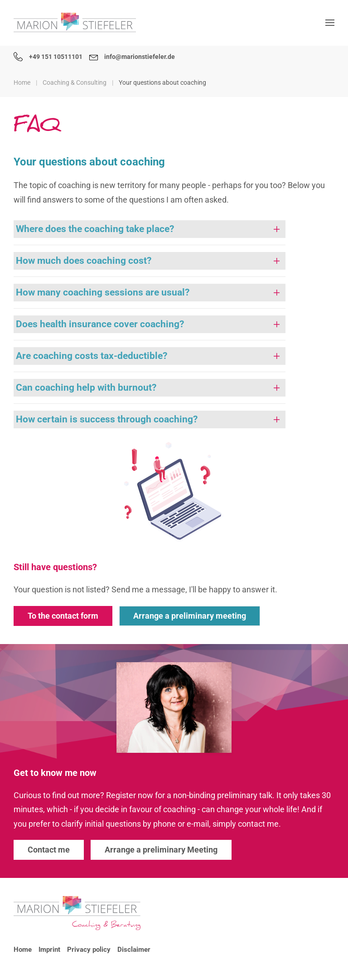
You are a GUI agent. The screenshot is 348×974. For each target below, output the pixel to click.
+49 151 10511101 (48, 56)
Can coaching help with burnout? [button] (86, 387)
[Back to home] (75, 22)
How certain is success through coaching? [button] (107, 419)
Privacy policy (89, 949)
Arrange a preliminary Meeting (161, 849)
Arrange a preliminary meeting (189, 615)
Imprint (49, 949)
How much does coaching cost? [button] (83, 260)
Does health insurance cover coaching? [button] (100, 324)
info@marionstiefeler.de (132, 56)
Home (23, 949)
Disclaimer (133, 949)
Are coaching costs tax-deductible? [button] (91, 355)
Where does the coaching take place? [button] (95, 228)
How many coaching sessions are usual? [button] (102, 292)
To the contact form (63, 615)
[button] (329, 22)
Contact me (49, 849)
